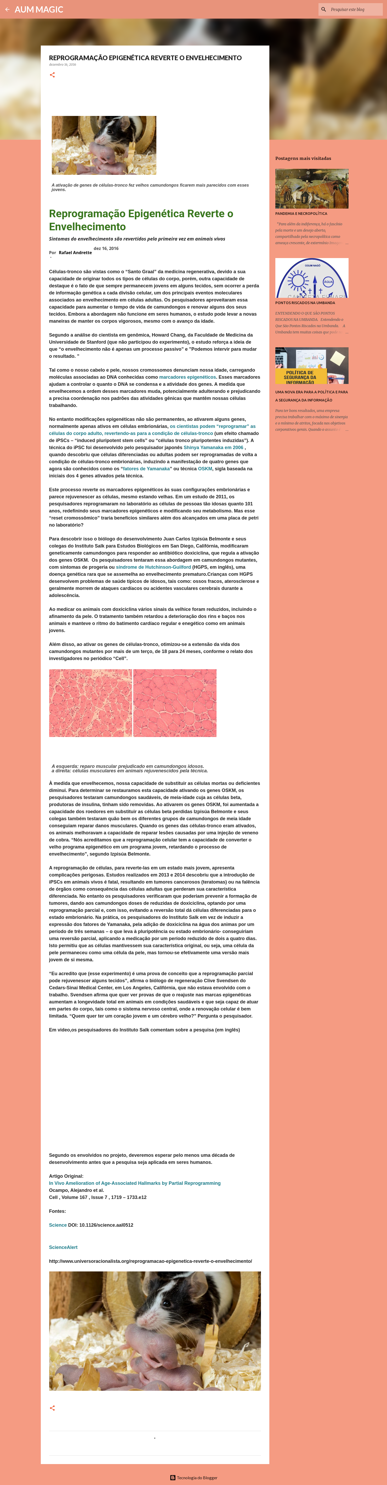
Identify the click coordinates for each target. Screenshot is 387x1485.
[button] (52, 75)
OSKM (205, 468)
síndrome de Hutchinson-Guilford (154, 567)
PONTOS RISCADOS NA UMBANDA (305, 303)
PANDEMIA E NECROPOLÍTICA (301, 213)
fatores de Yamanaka (146, 468)
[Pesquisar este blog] (355, 9)
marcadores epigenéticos (187, 377)
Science (58, 1225)
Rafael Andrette (75, 252)
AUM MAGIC (39, 9)
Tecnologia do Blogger (194, 1477)
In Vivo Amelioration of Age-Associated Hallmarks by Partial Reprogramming (135, 1183)
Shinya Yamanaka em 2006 (214, 447)
